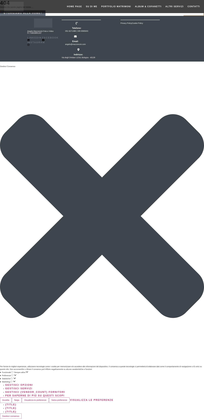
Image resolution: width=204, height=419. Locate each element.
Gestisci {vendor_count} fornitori (35, 392)
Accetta (5, 400)
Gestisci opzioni (19, 385)
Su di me (91, 6)
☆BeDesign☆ (28, 63)
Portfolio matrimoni (116, 6)
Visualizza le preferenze (35, 400)
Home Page (74, 6)
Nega (16, 400)
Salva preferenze (59, 400)
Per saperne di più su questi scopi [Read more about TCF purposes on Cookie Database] (35, 395)
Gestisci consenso (10, 416)
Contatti (193, 6)
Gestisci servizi (18, 388)
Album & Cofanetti (148, 6)
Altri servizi (174, 6)
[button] (102, 216)
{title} (10, 404)
